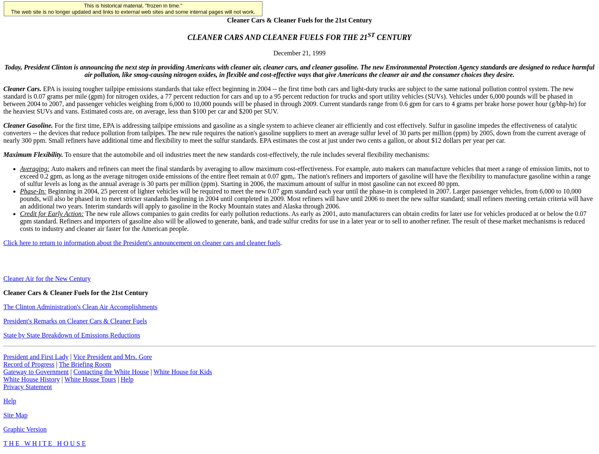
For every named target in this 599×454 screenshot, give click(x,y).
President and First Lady (36, 356)
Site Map (15, 415)
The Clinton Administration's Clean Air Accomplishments (80, 306)
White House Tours (90, 379)
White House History (31, 379)
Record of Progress (28, 364)
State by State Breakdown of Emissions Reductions (71, 335)
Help (127, 379)
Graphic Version (25, 429)
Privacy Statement (27, 386)
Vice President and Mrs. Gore (112, 356)
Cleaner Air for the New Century (47, 278)
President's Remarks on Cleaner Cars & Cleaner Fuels (75, 321)
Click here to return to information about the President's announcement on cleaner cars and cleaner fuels (141, 242)
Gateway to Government (36, 371)
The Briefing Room (85, 364)
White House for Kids (182, 371)
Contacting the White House (111, 371)
